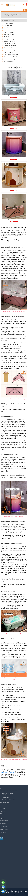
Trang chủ (5, 14)
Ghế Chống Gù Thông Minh (9, 59)
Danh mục (4, 1)
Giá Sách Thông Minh (8, 41)
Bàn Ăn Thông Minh (8, 34)
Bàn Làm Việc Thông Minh (9, 48)
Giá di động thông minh (9, 45)
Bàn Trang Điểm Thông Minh (10, 57)
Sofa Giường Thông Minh (9, 30)
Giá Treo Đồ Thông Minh (9, 43)
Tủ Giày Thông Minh (8, 37)
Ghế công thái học (7, 23)
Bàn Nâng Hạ (6, 28)
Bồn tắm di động (10, 15)
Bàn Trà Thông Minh (8, 32)
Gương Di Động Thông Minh (10, 54)
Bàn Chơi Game (7, 25)
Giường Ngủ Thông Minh (9, 39)
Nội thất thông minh (16, 14)
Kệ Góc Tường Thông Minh (10, 50)
